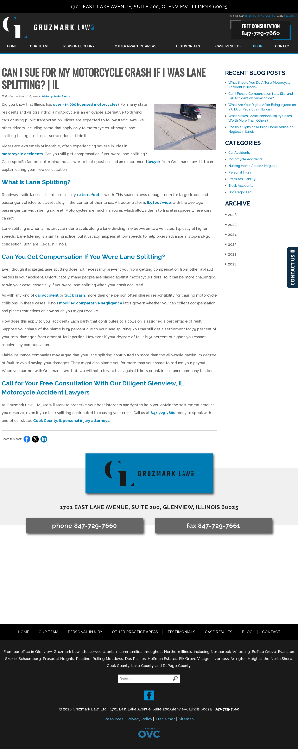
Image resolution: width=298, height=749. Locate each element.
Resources (113, 719)
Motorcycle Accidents (56, 96)
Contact (283, 46)
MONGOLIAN (267, 16)
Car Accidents (239, 153)
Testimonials (188, 46)
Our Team (38, 46)
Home (12, 46)
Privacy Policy (139, 719)
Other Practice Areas (135, 46)
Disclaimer (165, 719)
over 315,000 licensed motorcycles (85, 104)
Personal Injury (79, 46)
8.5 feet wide (158, 202)
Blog (257, 46)
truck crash (74, 295)
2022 (230, 254)
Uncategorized (240, 192)
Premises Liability (241, 179)
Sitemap (186, 719)
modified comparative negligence (90, 303)
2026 (231, 214)
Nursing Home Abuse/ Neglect (252, 166)
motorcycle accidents (22, 154)
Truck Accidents (240, 186)
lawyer (153, 162)
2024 (231, 234)
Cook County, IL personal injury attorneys (70, 420)
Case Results (228, 46)
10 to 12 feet (88, 195)
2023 (230, 244)
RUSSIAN (251, 16)
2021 (230, 264)
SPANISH (290, 16)
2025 (230, 224)
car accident (46, 295)
